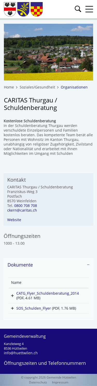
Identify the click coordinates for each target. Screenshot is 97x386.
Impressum (60, 382)
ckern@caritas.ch (22, 210)
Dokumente (20, 265)
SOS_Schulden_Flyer (33, 308)
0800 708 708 (25, 205)
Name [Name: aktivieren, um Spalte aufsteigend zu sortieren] (16, 282)
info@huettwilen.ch (21, 352)
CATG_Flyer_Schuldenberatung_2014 (47, 293)
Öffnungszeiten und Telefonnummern (45, 363)
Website (14, 219)
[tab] (48, 265)
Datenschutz (38, 382)
